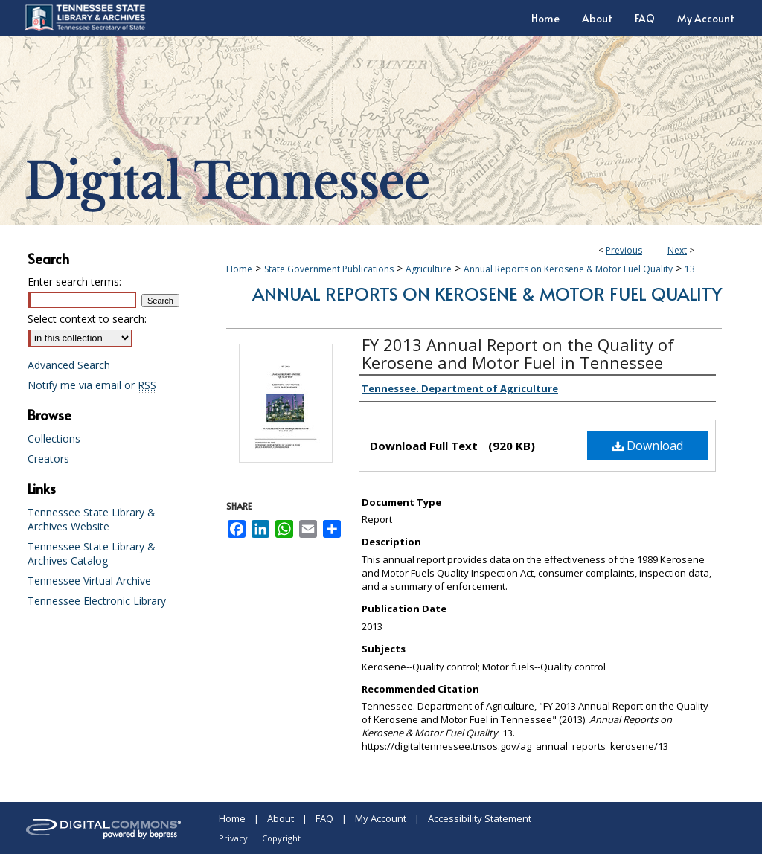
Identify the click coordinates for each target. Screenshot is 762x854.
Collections (54, 438)
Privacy (233, 838)
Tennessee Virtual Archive (89, 581)
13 (690, 269)
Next (677, 250)
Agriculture (429, 269)
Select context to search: (87, 319)
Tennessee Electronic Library (97, 601)
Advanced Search (69, 365)
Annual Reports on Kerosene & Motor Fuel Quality (568, 269)
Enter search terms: (74, 281)
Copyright (281, 838)
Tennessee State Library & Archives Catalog (92, 553)
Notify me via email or (92, 385)
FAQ (324, 818)
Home (239, 269)
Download (647, 445)
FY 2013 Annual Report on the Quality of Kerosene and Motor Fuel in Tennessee (518, 353)
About (280, 818)
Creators (48, 459)
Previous (624, 250)
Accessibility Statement (479, 818)
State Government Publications (329, 269)
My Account (380, 818)
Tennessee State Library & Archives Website (92, 519)
